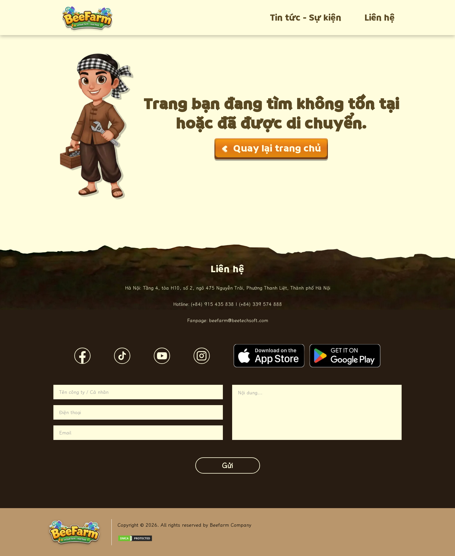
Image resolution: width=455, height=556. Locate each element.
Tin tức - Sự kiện (305, 17)
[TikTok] (122, 356)
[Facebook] (82, 356)
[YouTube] (162, 356)
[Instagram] (202, 356)
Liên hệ (379, 17)
